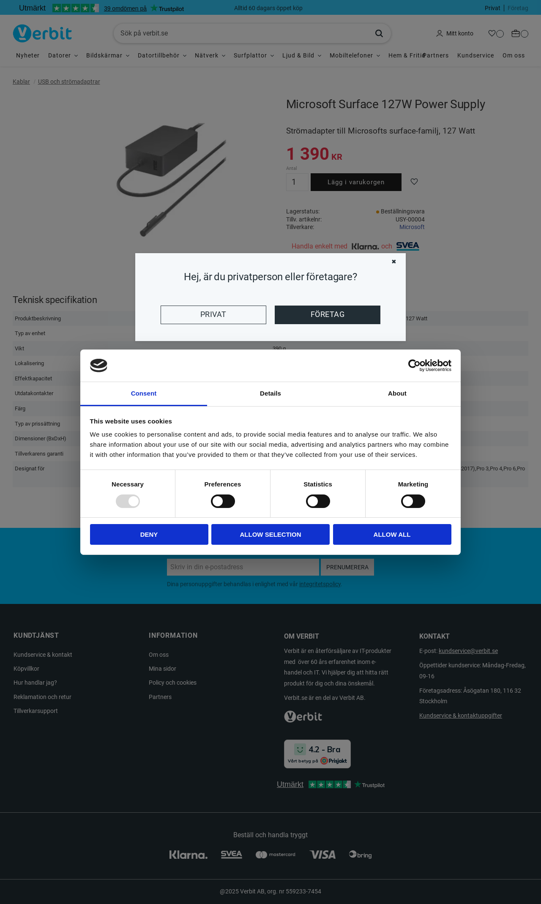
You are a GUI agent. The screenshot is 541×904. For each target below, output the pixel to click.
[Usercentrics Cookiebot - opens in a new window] (414, 365)
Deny (149, 534)
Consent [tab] (144, 393)
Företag (327, 314)
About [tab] (397, 393)
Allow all (392, 534)
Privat (213, 314)
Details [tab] (270, 393)
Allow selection (270, 534)
